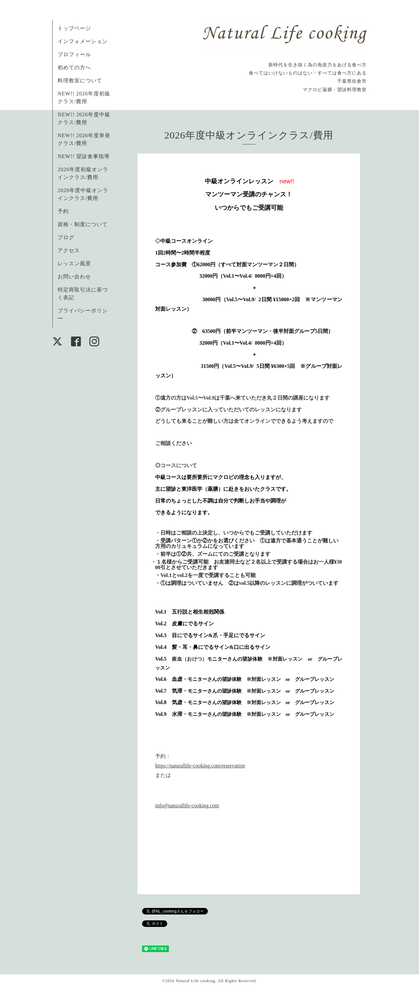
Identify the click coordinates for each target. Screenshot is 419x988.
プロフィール (74, 54)
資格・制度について (83, 224)
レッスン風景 (74, 263)
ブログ (66, 237)
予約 (63, 211)
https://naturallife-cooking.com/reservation (200, 765)
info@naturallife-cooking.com (187, 805)
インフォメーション (83, 41)
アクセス (69, 250)
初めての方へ (74, 67)
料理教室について (80, 80)
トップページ (74, 28)
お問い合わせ (74, 276)
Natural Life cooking (195, 981)
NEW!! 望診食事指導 (84, 156)
